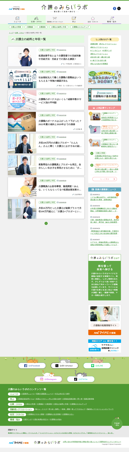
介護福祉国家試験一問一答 (72, 401)
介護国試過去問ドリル (25, 401)
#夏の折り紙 (105, 57)
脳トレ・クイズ (41, 411)
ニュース (14, 396)
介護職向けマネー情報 (35, 416)
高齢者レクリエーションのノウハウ (109, 127)
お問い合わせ (67, 446)
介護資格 (42, 27)
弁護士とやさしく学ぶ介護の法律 (48, 401)
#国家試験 (94, 44)
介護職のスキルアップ (80, 27)
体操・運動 (66, 411)
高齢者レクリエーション (21, 411)
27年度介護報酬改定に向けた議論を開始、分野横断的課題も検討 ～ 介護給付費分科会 (104, 211)
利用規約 (76, 446)
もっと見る (104, 180)
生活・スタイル (17, 416)
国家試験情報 (89, 401)
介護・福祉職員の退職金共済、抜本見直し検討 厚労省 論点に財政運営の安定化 (104, 222)
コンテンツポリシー (114, 446)
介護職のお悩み (56, 421)
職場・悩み (15, 422)
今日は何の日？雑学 (62, 396)
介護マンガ (27, 421)
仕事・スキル (19, 33)
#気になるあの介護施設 (99, 64)
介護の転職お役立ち (40, 421)
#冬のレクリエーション (108, 44)
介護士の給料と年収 (58, 27)
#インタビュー (95, 50)
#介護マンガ (107, 50)
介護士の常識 (16, 27)
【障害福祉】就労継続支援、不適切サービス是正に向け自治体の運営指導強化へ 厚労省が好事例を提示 (104, 234)
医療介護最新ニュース (44, 396)
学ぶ (12, 401)
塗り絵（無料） (54, 411)
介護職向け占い (68, 416)
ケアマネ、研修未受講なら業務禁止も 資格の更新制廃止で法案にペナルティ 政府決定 (104, 245)
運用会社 (103, 446)
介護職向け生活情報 (53, 416)
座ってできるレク (78, 411)
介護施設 (30, 27)
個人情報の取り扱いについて (89, 446)
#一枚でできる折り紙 (98, 60)
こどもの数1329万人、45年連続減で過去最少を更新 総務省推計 (104, 200)
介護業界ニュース (28, 396)
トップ (11, 33)
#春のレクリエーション (99, 47)
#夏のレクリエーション (99, 54)
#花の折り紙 (95, 57)
